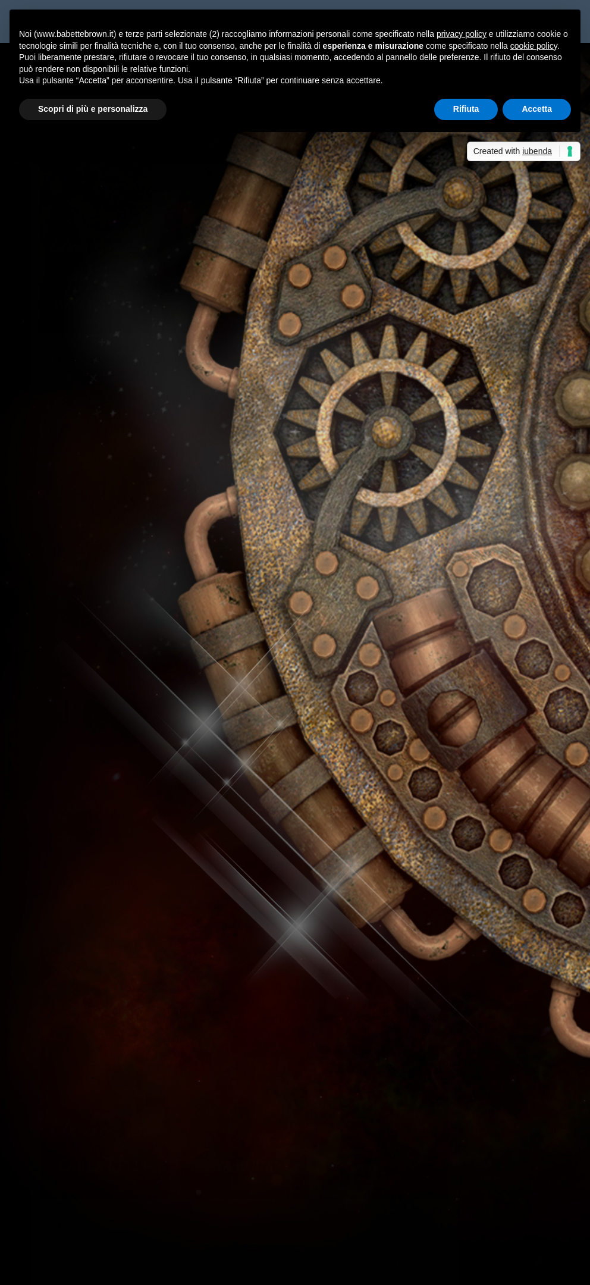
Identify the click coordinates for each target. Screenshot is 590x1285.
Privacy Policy (296, 1268)
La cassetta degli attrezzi (492, 352)
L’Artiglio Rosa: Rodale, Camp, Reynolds (158, 300)
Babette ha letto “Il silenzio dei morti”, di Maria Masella (158, 928)
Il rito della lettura (80, 899)
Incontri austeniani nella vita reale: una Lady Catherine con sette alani (189, 957)
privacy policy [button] (462, 34)
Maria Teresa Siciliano (86, 319)
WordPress (238, 1268)
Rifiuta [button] (466, 109)
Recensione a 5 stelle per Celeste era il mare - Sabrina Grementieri (179, 1214)
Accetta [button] (537, 109)
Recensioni (197, 319)
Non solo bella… (348, 1155)
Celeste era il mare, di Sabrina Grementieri (417, 1214)
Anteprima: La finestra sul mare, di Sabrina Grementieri (431, 1185)
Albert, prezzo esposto (146, 1086)
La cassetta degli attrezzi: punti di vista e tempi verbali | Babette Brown (194, 1115)
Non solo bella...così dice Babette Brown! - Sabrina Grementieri (172, 1155)
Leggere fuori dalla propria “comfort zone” (131, 987)
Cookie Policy (358, 1268)
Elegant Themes (118, 1268)
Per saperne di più (93, 398)
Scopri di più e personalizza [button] (93, 109)
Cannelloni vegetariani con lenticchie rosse (130, 1016)
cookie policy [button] (533, 46)
